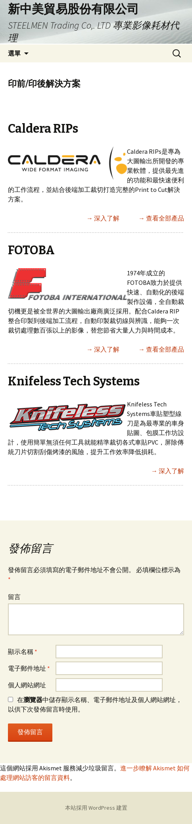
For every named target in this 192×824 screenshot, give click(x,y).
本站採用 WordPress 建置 (96, 807)
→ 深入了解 (102, 218)
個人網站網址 (27, 685)
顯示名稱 (22, 652)
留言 (14, 597)
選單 (14, 53)
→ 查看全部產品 (161, 218)
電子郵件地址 (29, 668)
